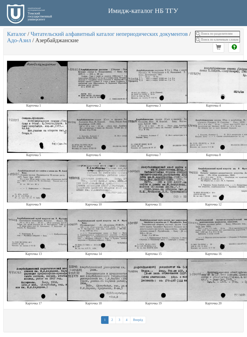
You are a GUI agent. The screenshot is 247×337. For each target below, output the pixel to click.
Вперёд (138, 320)
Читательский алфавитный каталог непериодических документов (109, 34)
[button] (218, 48)
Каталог (16, 34)
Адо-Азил (19, 40)
